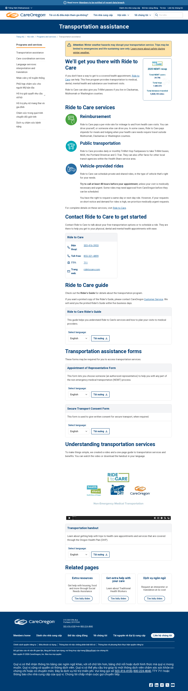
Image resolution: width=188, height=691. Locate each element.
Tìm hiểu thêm (82, 598)
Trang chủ (20, 37)
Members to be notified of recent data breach (101, 2)
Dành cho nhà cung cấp (129, 8)
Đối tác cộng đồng (150, 8)
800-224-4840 (87, 626)
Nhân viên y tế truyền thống (30, 77)
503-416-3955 (91, 245)
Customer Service (153, 299)
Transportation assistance (30, 52)
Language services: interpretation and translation (26, 68)
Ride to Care (119, 207)
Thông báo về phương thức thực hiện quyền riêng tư (120, 645)
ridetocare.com (92, 269)
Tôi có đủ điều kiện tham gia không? (68, 15)
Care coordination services (30, 58)
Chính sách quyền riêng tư (24, 645)
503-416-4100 (69, 626)
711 (86, 262)
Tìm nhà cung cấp (103, 15)
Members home (21, 635)
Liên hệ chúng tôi (175, 8)
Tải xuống (98, 338)
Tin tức (163, 8)
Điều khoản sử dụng (47, 645)
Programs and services (46, 37)
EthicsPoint (91, 650)
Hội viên (122, 15)
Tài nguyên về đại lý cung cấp (129, 635)
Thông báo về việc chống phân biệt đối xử (77, 645)
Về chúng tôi (141, 15)
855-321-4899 (91, 256)
